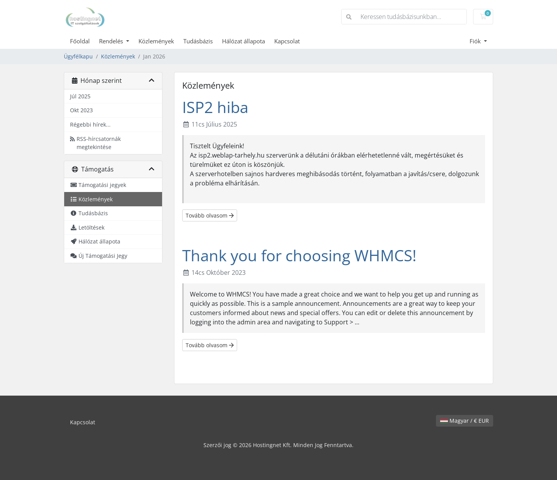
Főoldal (80, 41)
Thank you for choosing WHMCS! (299, 255)
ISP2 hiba (215, 107)
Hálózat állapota (243, 41)
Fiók (476, 41)
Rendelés (112, 41)
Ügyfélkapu (78, 56)
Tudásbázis (198, 41)
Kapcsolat (287, 41)
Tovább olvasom (210, 215)
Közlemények (156, 41)
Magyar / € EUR (464, 420)
